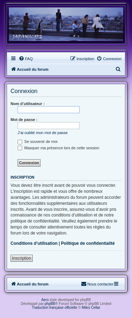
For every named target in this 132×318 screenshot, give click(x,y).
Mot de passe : (24, 119)
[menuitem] (26, 58)
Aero (45, 300)
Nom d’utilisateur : (28, 104)
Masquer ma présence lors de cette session (58, 148)
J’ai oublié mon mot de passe (43, 133)
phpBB (50, 304)
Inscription (21, 258)
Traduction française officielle (54, 308)
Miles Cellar (91, 308)
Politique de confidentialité (88, 243)
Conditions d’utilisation (34, 243)
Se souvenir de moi (37, 141)
